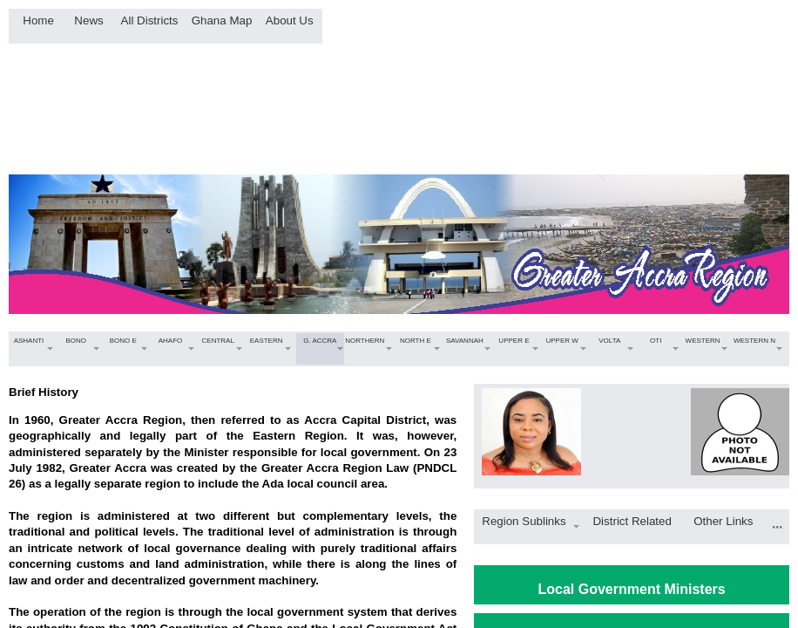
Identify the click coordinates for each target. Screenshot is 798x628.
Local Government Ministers (632, 589)
